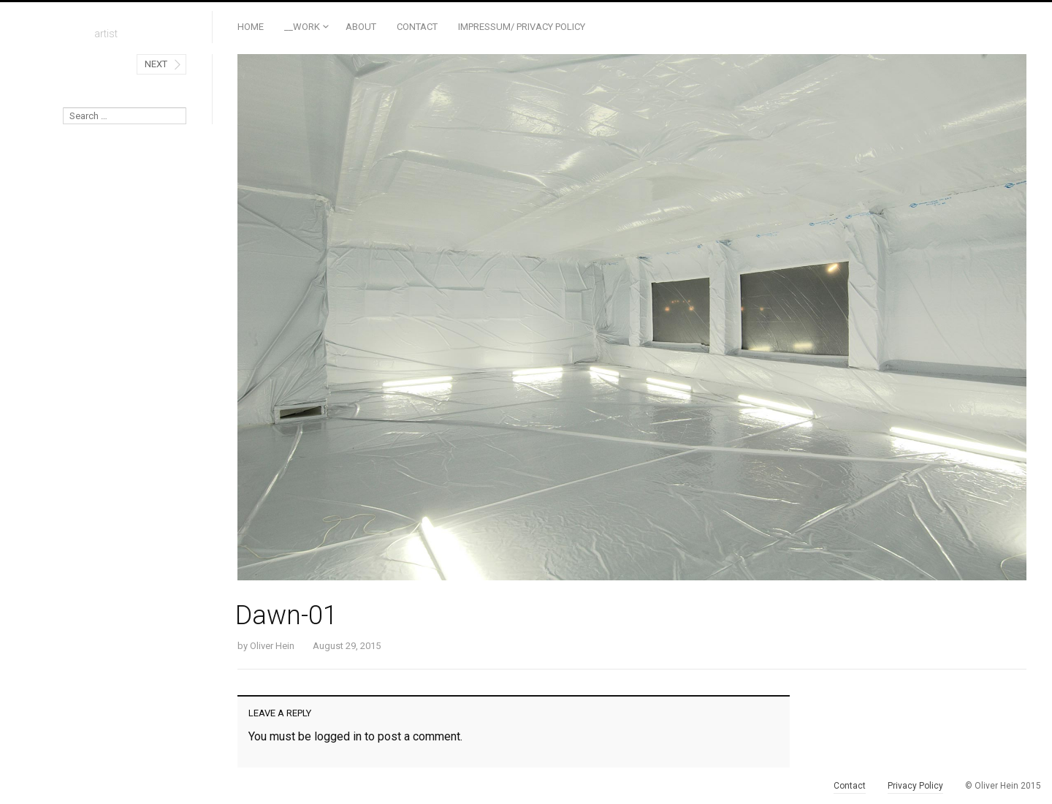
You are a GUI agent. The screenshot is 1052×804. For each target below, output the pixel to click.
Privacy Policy (915, 786)
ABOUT (361, 26)
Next (156, 63)
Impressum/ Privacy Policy (521, 26)
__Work (302, 26)
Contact (417, 26)
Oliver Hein (272, 645)
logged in (338, 736)
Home (250, 26)
